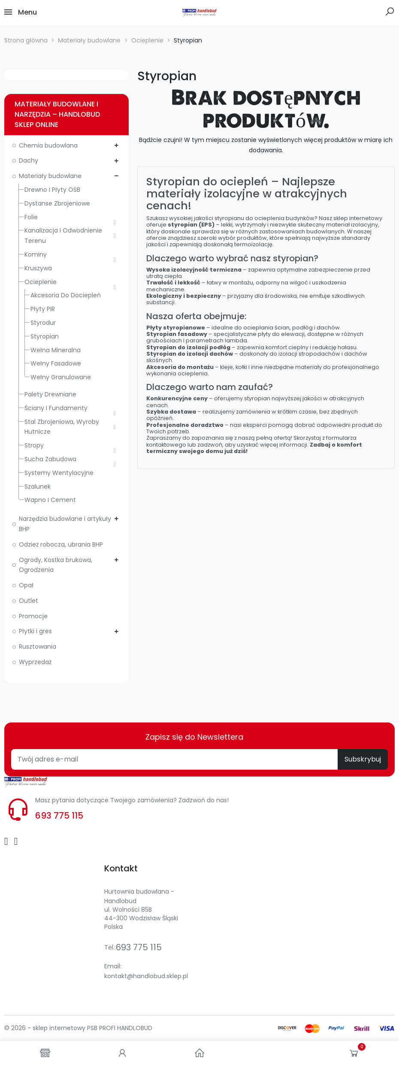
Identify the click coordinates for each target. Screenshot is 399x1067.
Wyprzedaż (35, 662)
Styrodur (43, 322)
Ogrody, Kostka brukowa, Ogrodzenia (55, 565)
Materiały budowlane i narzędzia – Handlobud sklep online (57, 114)
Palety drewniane (50, 394)
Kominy (35, 254)
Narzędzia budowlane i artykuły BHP (65, 523)
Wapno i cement (50, 500)
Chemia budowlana (48, 145)
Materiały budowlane (50, 176)
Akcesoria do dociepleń (65, 295)
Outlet (28, 600)
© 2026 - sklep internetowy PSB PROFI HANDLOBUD (78, 1028)
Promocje (33, 616)
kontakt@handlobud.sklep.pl (146, 976)
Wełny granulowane (60, 377)
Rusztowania (37, 646)
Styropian (44, 336)
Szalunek (37, 486)
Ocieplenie (40, 282)
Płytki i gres (35, 631)
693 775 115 (59, 816)
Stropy (34, 445)
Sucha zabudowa (50, 459)
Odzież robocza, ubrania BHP (61, 544)
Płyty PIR (42, 309)
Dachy (28, 160)
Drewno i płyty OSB (52, 189)
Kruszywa (38, 268)
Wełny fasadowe (55, 363)
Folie (31, 217)
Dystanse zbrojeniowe (57, 203)
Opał (26, 585)
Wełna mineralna (55, 350)
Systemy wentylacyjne (59, 473)
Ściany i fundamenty (56, 408)
